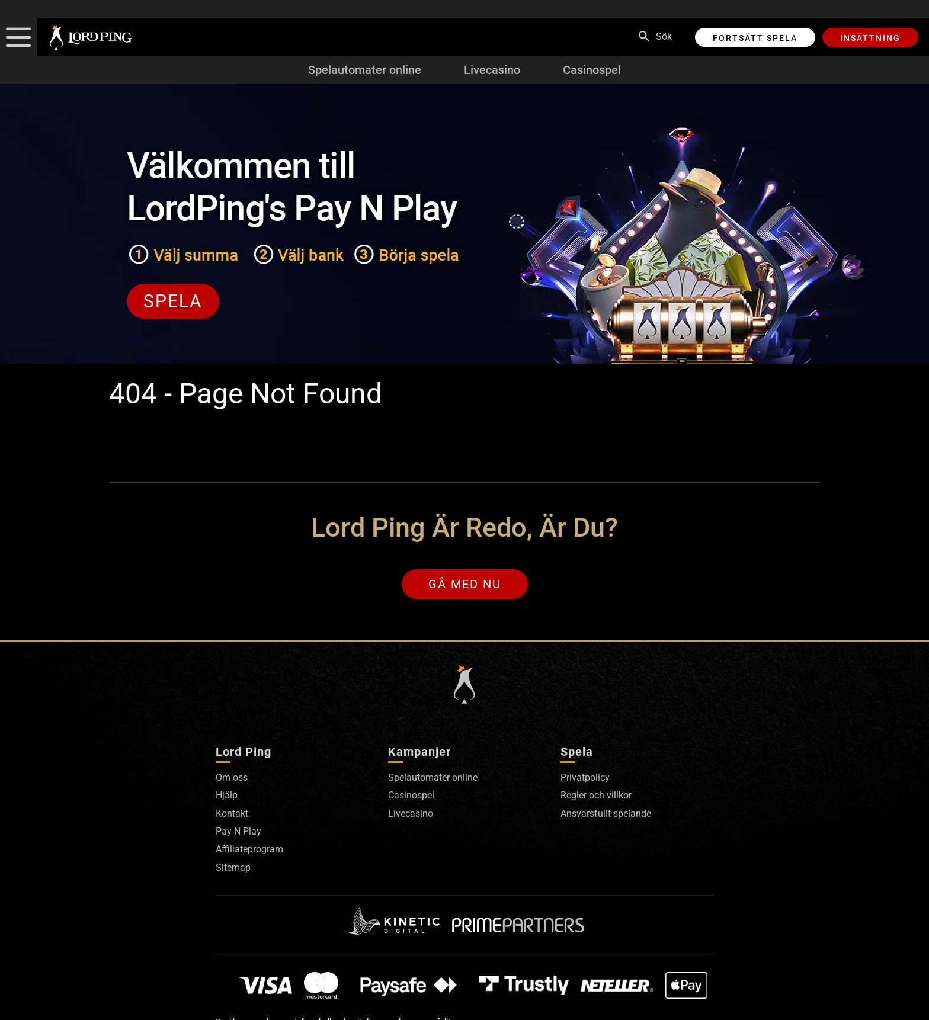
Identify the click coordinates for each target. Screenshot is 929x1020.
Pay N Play (238, 831)
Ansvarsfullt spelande (605, 813)
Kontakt (232, 813)
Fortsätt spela (755, 38)
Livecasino (492, 70)
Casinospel (592, 70)
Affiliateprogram (249, 849)
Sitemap (233, 867)
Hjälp (227, 795)
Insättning (870, 38)
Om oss (232, 777)
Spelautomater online (364, 70)
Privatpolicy (585, 777)
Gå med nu (464, 584)
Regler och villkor (596, 795)
